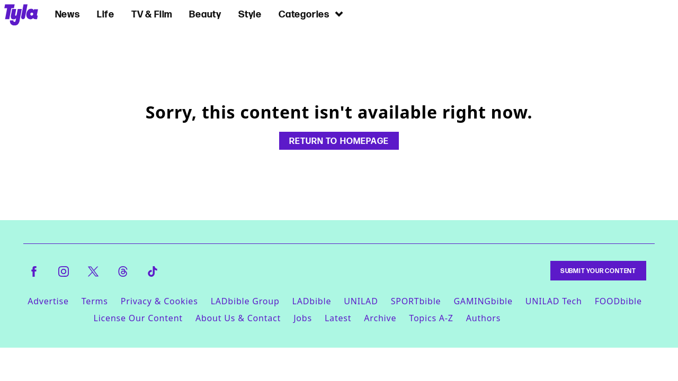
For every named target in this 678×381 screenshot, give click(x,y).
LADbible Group (245, 301)
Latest (338, 318)
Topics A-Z (431, 318)
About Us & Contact (238, 318)
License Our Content (137, 318)
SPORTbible (416, 301)
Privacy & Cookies (159, 301)
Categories (311, 14)
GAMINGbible (482, 301)
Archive (380, 318)
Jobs (302, 318)
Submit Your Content (598, 271)
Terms (95, 301)
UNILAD (361, 301)
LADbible (312, 301)
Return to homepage (339, 140)
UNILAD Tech (553, 301)
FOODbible (618, 301)
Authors (483, 318)
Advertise (48, 301)
